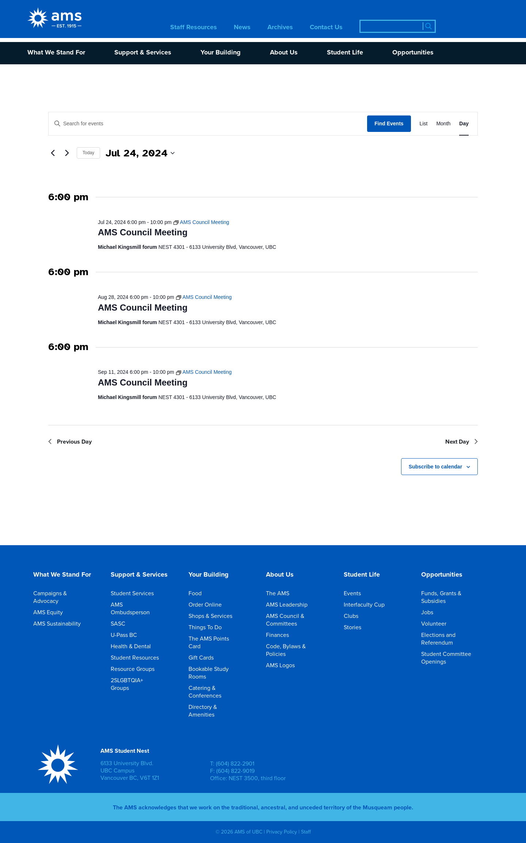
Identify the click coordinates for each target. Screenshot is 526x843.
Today (88, 152)
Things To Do (210, 627)
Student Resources (140, 657)
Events (357, 593)
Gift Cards (206, 657)
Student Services (137, 593)
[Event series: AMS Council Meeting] (201, 222)
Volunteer (439, 623)
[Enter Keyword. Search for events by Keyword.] (208, 123)
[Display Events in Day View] (464, 123)
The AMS (283, 593)
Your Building (221, 53)
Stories (357, 627)
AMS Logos (285, 665)
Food (200, 593)
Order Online (210, 604)
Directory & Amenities (219, 711)
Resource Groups (138, 669)
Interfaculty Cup (369, 604)
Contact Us (326, 27)
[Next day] (66, 153)
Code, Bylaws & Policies (296, 650)
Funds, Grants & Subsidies (452, 597)
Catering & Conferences (219, 692)
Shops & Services (215, 616)
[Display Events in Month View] (443, 123)
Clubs (356, 616)
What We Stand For (56, 53)
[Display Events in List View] (424, 123)
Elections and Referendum (452, 639)
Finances (282, 635)
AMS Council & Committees (296, 620)
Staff (306, 832)
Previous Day (70, 441)
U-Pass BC (129, 635)
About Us (284, 53)
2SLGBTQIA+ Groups (141, 684)
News (242, 27)
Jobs (432, 612)
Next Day (461, 441)
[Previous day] (52, 153)
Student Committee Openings (452, 658)
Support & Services (142, 53)
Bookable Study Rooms (219, 673)
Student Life (345, 53)
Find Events (388, 123)
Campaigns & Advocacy (64, 597)
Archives (280, 27)
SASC (123, 623)
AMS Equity (53, 612)
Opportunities (413, 53)
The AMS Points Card (219, 642)
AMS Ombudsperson (141, 608)
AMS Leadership (292, 604)
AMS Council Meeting (142, 232)
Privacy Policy (281, 832)
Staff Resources (193, 27)
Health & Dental (136, 646)
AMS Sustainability (62, 623)
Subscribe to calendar (435, 467)
